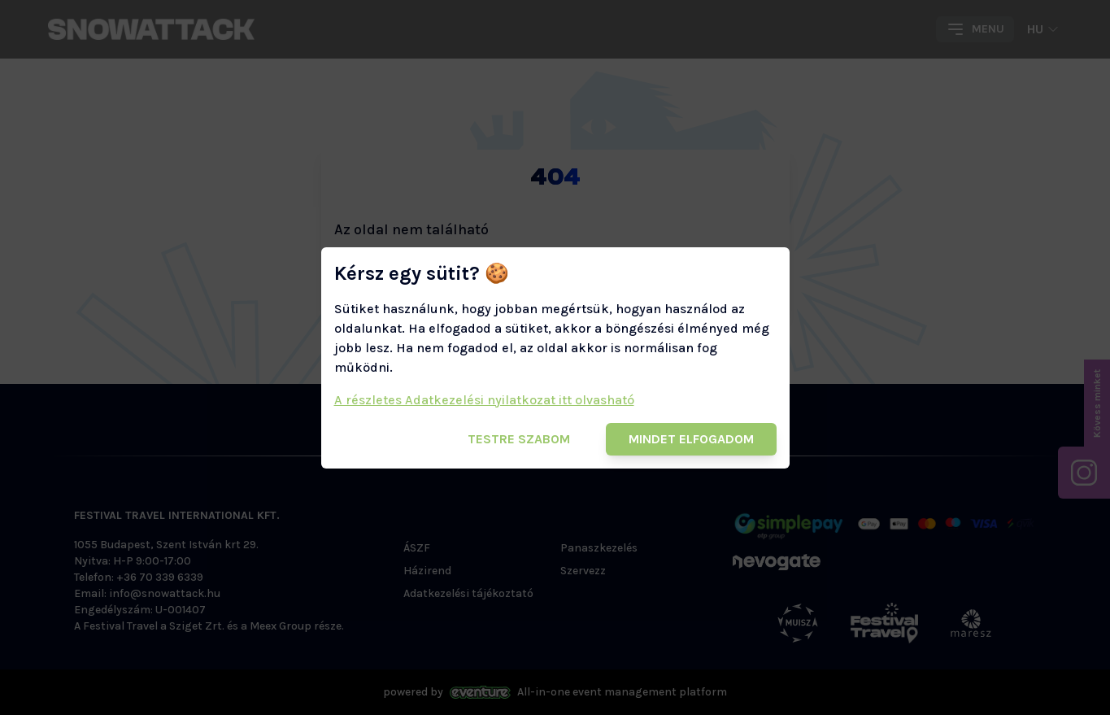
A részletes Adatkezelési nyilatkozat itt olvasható (484, 400)
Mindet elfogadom (691, 439)
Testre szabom (519, 439)
